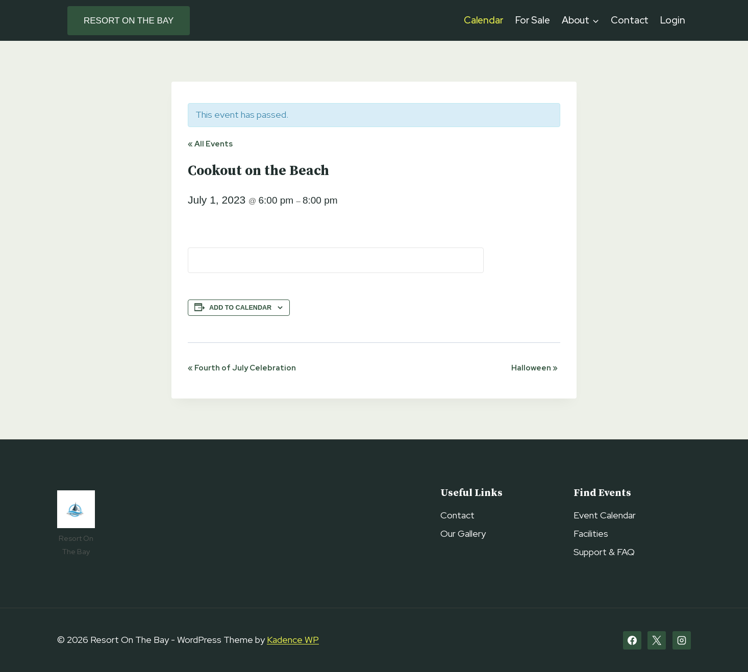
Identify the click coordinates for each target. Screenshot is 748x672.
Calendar (484, 20)
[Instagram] (681, 640)
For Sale (532, 20)
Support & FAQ (604, 552)
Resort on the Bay (128, 21)
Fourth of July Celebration (242, 368)
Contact (630, 20)
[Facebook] (632, 640)
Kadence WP (293, 639)
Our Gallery (463, 533)
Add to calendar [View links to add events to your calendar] (240, 307)
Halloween (534, 368)
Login (672, 20)
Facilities (591, 533)
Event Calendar (605, 515)
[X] (656, 640)
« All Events (210, 144)
